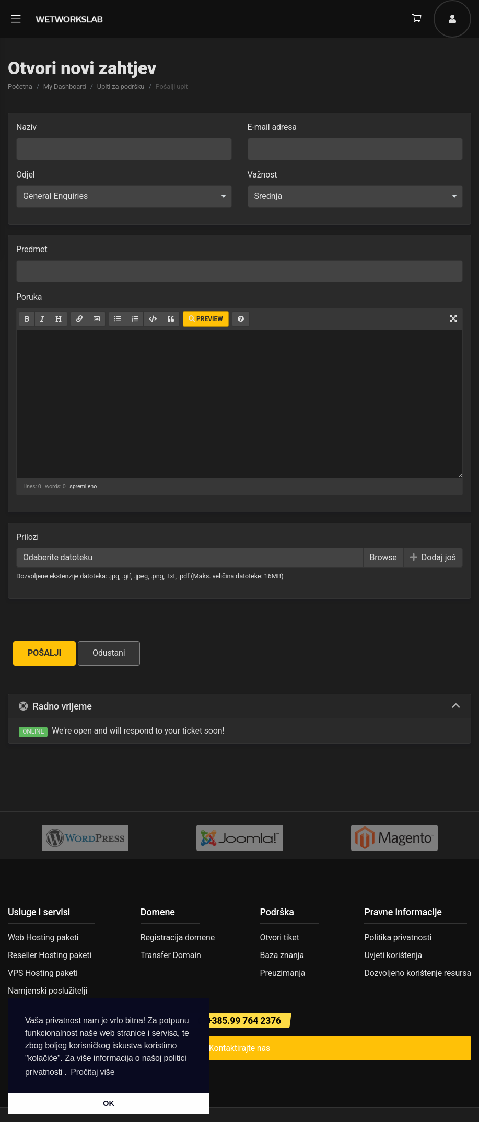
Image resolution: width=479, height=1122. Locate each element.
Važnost (262, 175)
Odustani (108, 653)
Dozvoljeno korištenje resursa (417, 973)
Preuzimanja (283, 973)
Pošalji (44, 653)
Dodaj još (433, 557)
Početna (20, 86)
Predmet (32, 249)
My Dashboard (64, 86)
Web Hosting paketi (43, 937)
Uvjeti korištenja (393, 955)
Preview (206, 319)
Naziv (26, 127)
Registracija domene (178, 937)
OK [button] (108, 1103)
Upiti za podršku (121, 86)
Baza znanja (282, 955)
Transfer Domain (171, 955)
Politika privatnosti (397, 937)
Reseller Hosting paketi (49, 955)
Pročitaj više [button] (92, 1072)
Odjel (25, 175)
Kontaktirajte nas (239, 1048)
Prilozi (27, 537)
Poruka (29, 297)
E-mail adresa (272, 127)
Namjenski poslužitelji (47, 991)
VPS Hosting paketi (43, 973)
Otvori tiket (279, 937)
